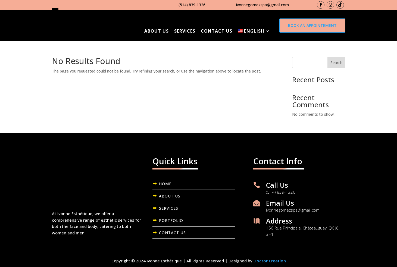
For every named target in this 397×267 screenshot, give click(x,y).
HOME (165, 183)
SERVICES (168, 208)
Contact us (216, 31)
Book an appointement (312, 25)
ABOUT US (169, 196)
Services (184, 31)
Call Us (277, 185)
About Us (156, 31)
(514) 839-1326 (192, 4)
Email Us (280, 203)
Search (336, 62)
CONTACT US (172, 232)
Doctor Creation (270, 260)
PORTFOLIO (171, 220)
